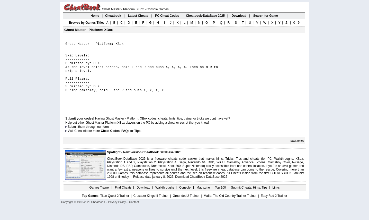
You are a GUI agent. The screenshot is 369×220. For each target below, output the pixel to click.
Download (143, 200)
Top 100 (220, 200)
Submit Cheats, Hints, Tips (249, 200)
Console (185, 200)
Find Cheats (123, 200)
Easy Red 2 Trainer (274, 209)
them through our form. (94, 140)
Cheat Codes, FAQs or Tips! (121, 144)
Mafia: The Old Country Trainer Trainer (230, 209)
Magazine (203, 200)
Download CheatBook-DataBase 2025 (201, 190)
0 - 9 (296, 22)
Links (276, 200)
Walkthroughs (164, 200)
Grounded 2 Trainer (186, 209)
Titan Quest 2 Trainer (114, 209)
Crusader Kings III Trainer (151, 209)
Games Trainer (99, 200)
